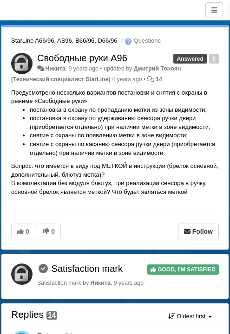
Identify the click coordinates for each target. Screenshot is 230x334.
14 (159, 79)
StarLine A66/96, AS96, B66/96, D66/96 (64, 40)
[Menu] (214, 10)
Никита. (56, 68)
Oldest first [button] (190, 316)
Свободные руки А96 (82, 58)
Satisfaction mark (87, 268)
